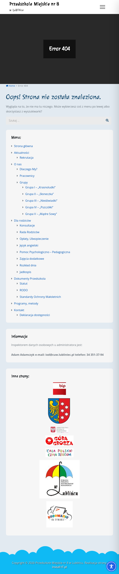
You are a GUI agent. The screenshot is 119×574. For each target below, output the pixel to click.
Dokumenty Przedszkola (29, 279)
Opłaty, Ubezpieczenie (34, 239)
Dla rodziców (22, 220)
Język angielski (29, 245)
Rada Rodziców (29, 232)
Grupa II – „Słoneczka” (39, 194)
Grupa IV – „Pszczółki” (39, 207)
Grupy (24, 182)
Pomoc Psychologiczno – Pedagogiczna (45, 252)
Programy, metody (26, 303)
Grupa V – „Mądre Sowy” (41, 214)
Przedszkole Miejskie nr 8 (34, 4)
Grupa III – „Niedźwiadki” (41, 201)
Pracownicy (27, 176)
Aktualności (21, 153)
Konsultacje (27, 225)
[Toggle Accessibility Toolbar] (111, 566)
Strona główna (23, 146)
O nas (18, 164)
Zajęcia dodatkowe (32, 259)
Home (10, 85)
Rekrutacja (27, 158)
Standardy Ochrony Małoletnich (40, 297)
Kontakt (19, 310)
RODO (24, 290)
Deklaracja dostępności (35, 315)
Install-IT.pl (59, 567)
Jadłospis (25, 272)
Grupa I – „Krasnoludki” (40, 187)
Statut (24, 283)
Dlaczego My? (28, 169)
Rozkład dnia (28, 265)
